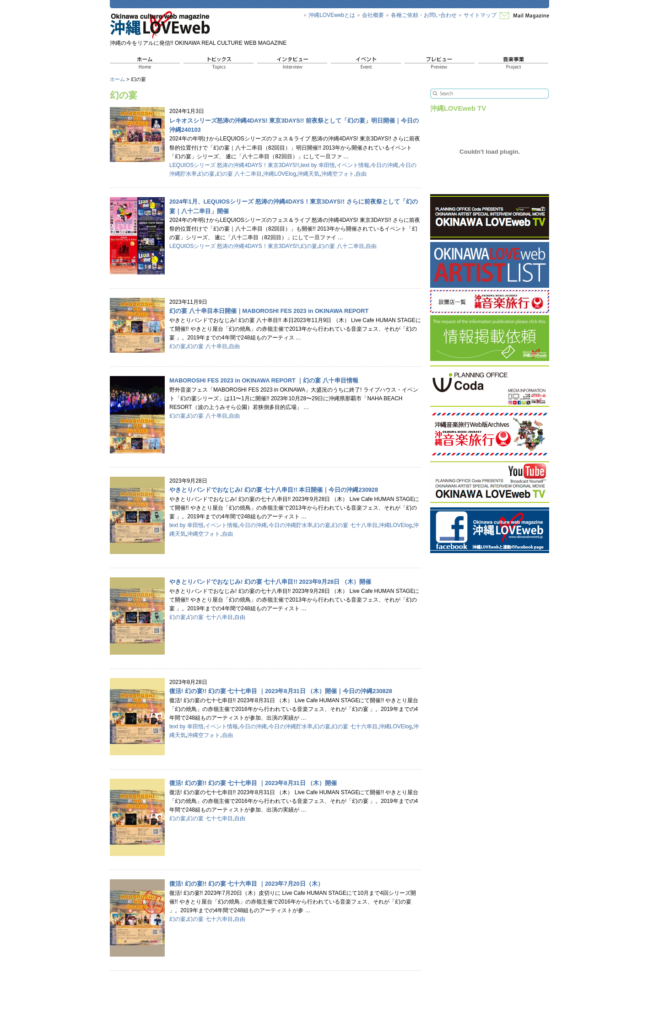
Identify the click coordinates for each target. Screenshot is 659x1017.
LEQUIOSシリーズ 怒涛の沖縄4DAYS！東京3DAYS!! (234, 165)
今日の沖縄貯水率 (291, 525)
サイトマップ (480, 15)
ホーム (117, 79)
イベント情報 (352, 165)
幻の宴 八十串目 (207, 346)
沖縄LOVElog (279, 174)
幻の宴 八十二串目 (239, 174)
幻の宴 (206, 174)
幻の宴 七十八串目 (354, 525)
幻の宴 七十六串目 (354, 726)
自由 (361, 174)
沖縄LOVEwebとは (331, 15)
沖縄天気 (308, 174)
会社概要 (373, 15)
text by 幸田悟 (318, 165)
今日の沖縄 (384, 165)
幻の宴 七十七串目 (209, 818)
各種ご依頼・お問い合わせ (424, 15)
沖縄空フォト (337, 174)
